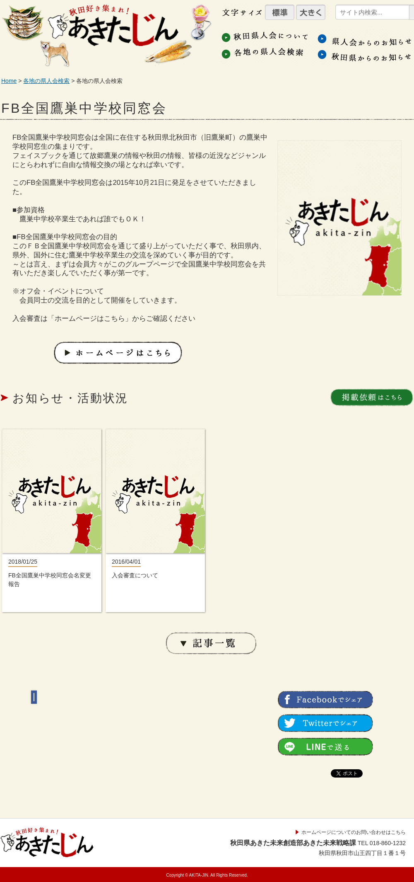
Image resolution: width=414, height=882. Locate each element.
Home (9, 81)
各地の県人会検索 (46, 81)
